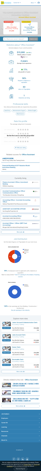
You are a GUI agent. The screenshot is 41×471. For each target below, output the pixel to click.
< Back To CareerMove (6, 8)
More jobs (20, 232)
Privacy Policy (27, 464)
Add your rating (20, 147)
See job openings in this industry (20, 310)
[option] (11, 28)
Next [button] (38, 28)
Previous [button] (2, 28)
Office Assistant (11, 27)
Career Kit (17, 2)
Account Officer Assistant (29, 27)
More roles (20, 371)
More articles (20, 406)
